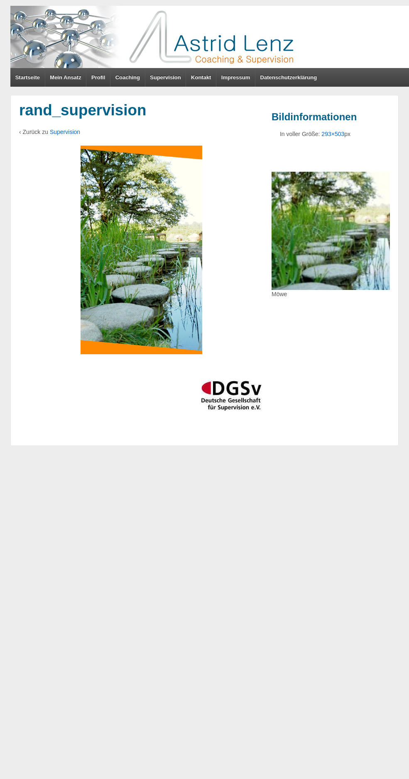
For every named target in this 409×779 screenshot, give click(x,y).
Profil (98, 77)
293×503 (332, 134)
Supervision (165, 77)
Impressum (235, 77)
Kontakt (201, 77)
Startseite (27, 77)
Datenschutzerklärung (288, 77)
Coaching (127, 77)
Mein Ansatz (65, 77)
